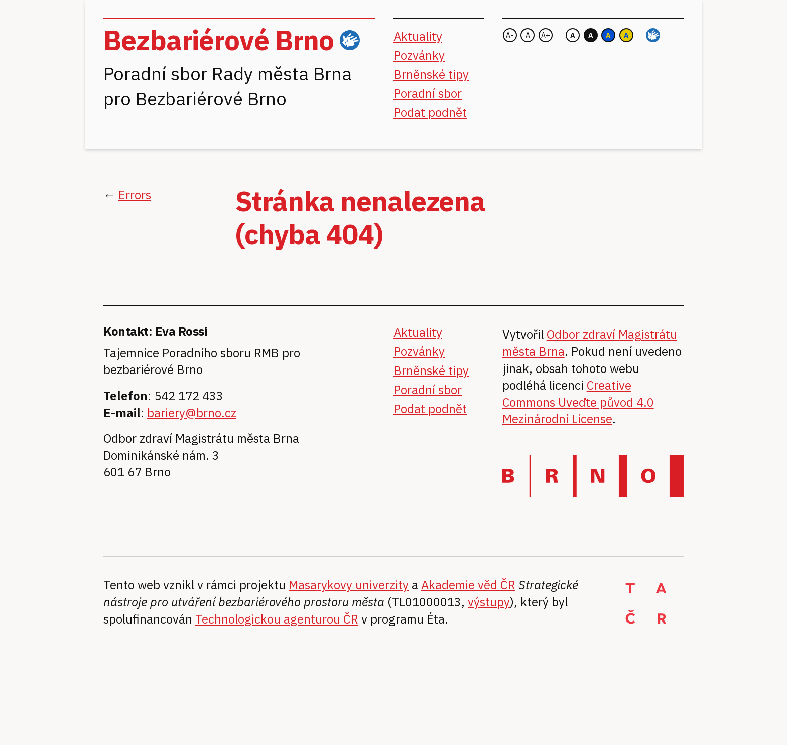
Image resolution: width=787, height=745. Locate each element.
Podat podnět (430, 112)
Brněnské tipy (431, 74)
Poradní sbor (428, 93)
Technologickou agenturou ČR (276, 619)
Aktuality (418, 36)
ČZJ (350, 40)
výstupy (489, 602)
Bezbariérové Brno (218, 40)
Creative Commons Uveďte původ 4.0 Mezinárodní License (578, 402)
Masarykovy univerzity (349, 585)
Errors (134, 195)
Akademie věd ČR (468, 585)
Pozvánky (419, 55)
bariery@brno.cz (191, 413)
